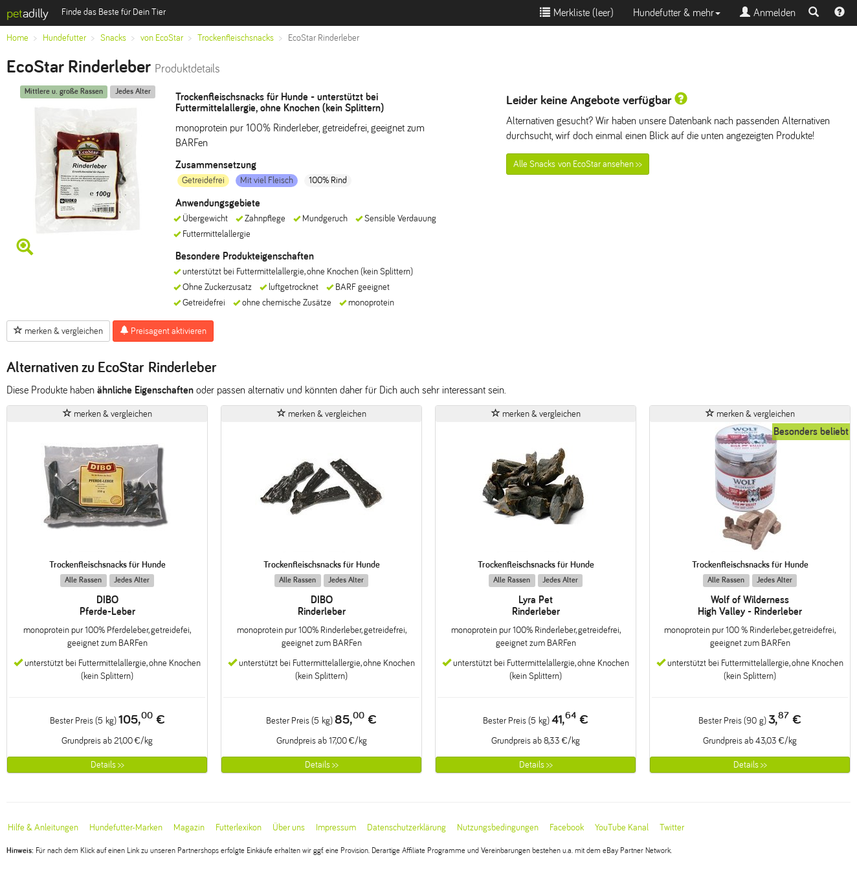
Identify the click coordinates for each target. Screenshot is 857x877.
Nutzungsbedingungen (498, 827)
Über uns (289, 827)
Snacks (113, 38)
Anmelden (768, 12)
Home (17, 38)
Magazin (189, 827)
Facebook (567, 827)
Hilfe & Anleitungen (43, 827)
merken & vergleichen (58, 331)
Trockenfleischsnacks (235, 38)
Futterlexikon (239, 827)
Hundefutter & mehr (676, 12)
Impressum (336, 827)
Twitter (672, 827)
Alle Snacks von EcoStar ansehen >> (577, 164)
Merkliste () (577, 12)
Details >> (107, 765)
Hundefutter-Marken (125, 827)
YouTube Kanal (622, 827)
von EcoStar (161, 38)
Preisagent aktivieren (163, 331)
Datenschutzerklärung (406, 827)
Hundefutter (64, 38)
